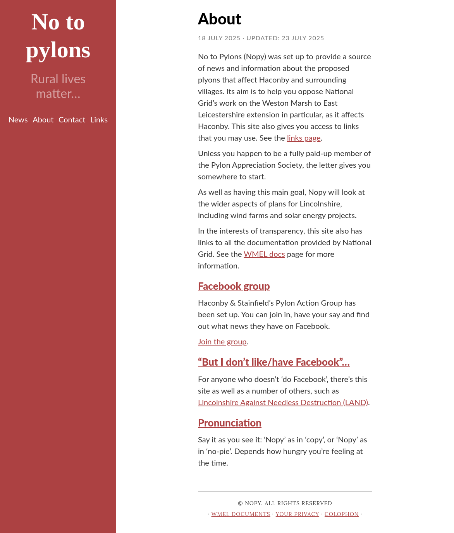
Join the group (222, 341)
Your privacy (297, 514)
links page (304, 137)
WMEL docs (264, 253)
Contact (71, 119)
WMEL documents (241, 514)
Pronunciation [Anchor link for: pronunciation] (229, 422)
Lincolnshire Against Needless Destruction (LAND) (283, 402)
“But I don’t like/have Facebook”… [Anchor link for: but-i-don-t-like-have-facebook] (274, 362)
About (43, 119)
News (18, 119)
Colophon (342, 514)
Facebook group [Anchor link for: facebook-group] (234, 286)
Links (99, 119)
